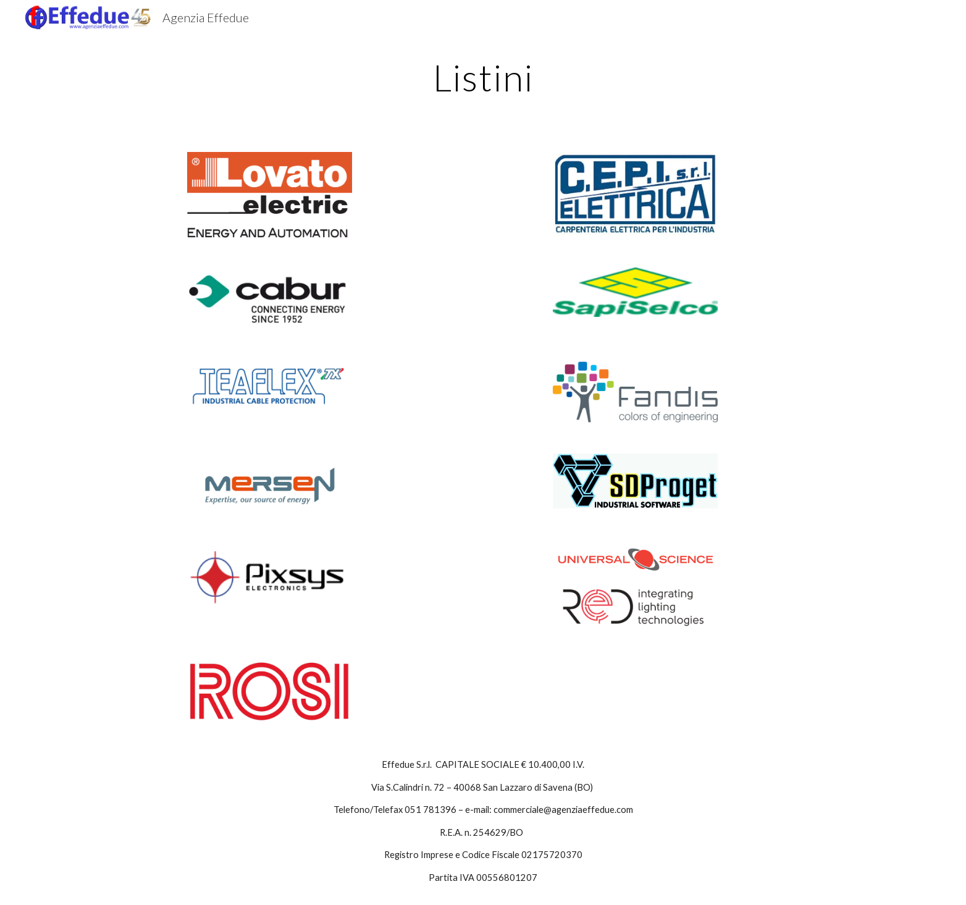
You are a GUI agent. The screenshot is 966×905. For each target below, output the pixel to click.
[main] (483, 77)
